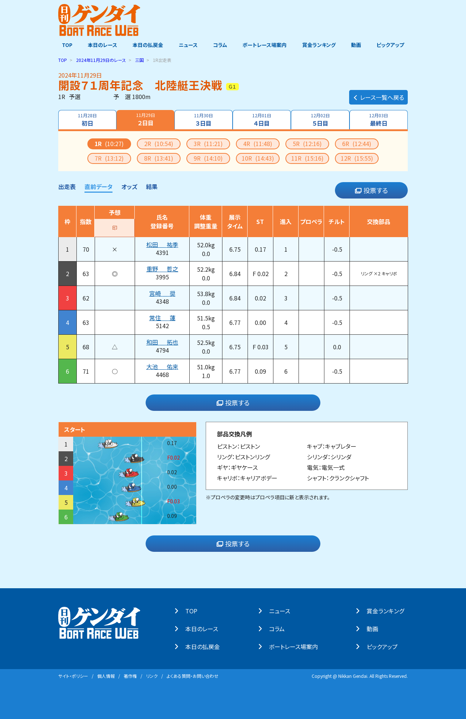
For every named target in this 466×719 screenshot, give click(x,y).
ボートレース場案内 (266, 44)
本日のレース (100, 44)
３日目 (203, 119)
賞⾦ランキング (389, 610)
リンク (152, 675)
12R (357, 157)
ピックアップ (394, 44)
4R (257, 143)
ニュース (187, 44)
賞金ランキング (320, 44)
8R (158, 157)
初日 (86, 119)
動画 (359, 44)
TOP (63, 44)
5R (307, 143)
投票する (371, 190)
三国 (139, 59)
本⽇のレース (205, 628)
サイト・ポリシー (73, 675)
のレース (101, 59)
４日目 (262, 119)
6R (356, 143)
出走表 (67, 186)
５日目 (321, 119)
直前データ (98, 186)
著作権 (130, 675)
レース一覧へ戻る (378, 93)
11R (307, 157)
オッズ (129, 186)
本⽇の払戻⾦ (206, 646)
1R (109, 143)
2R (158, 143)
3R (208, 143)
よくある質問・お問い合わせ (192, 675)
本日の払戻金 (146, 44)
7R (109, 157)
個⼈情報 (106, 675)
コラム (220, 44)
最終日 (379, 119)
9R (208, 157)
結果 (152, 186)
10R (258, 157)
